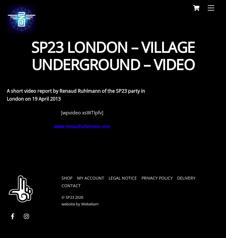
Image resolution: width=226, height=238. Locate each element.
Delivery (186, 178)
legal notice (123, 178)
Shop (67, 178)
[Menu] (211, 8)
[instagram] (27, 215)
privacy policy (157, 178)
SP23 (70, 197)
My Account (90, 178)
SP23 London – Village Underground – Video (113, 56)
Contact (71, 185)
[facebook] (13, 215)
